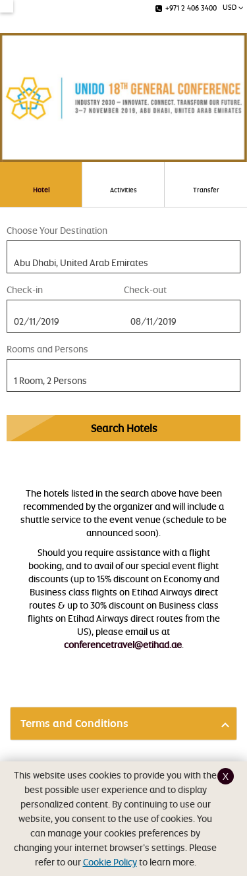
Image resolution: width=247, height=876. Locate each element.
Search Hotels (124, 428)
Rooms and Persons (47, 348)
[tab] (123, 723)
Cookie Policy (110, 862)
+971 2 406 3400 (186, 8)
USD (233, 7)
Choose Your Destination (57, 230)
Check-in (25, 289)
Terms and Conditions (74, 723)
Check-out (145, 289)
